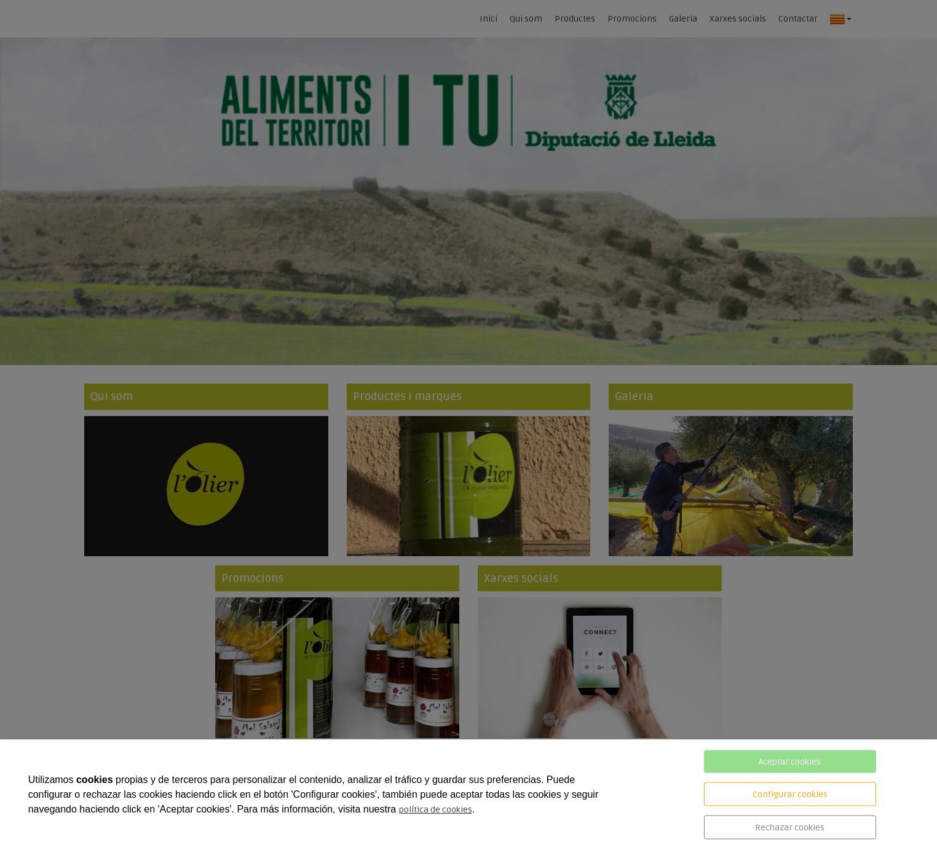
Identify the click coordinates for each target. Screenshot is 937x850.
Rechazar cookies (789, 827)
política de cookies (435, 810)
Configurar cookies (790, 794)
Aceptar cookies (790, 762)
